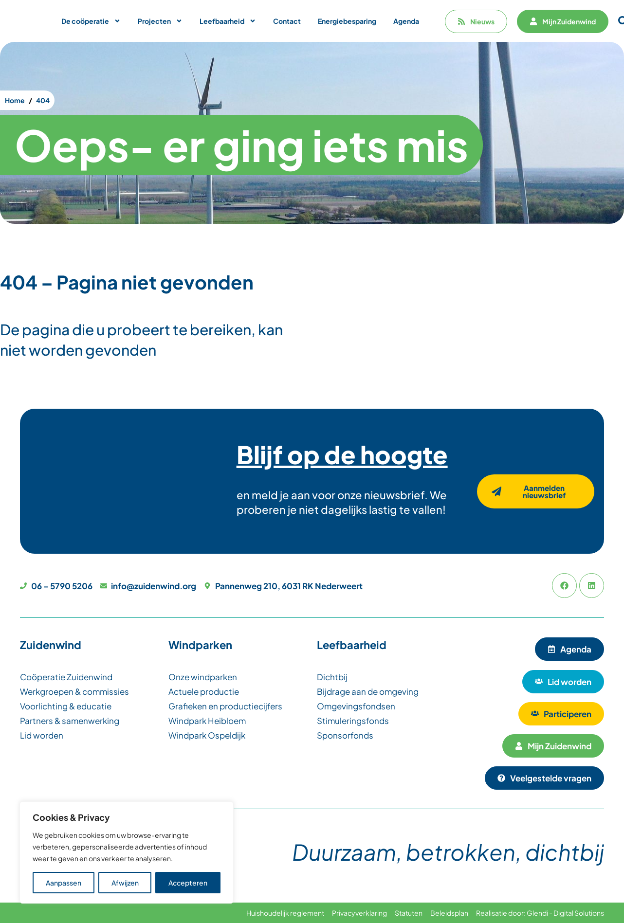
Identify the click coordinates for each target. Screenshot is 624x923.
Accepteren (187, 882)
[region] (126, 852)
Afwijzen (125, 882)
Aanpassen (63, 882)
